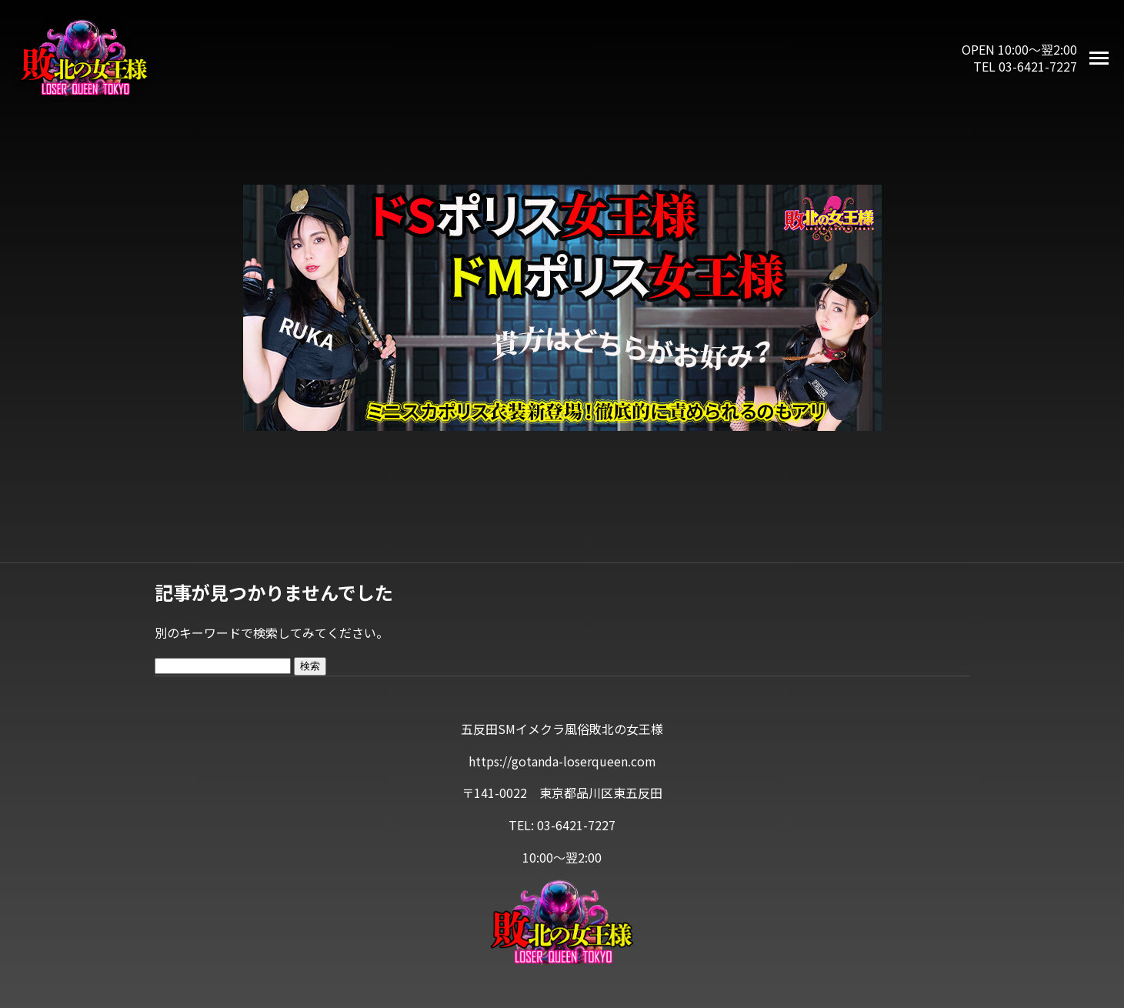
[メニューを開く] (1099, 58)
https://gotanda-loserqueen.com (562, 761)
